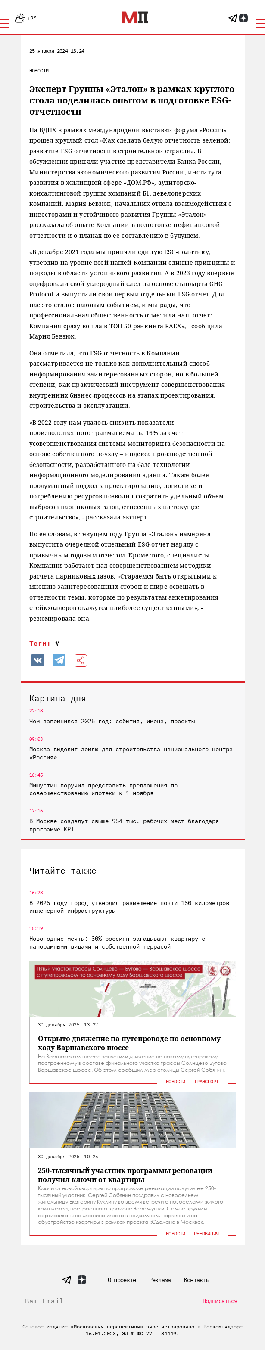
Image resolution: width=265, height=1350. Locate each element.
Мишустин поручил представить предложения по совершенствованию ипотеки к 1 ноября (103, 789)
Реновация (206, 1233)
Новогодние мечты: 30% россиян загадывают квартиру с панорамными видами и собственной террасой (117, 942)
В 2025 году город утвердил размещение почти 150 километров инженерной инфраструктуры (129, 907)
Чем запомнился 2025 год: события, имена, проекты (112, 721)
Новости (39, 70)
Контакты (196, 1280)
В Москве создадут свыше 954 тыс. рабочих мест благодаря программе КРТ (124, 825)
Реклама (160, 1280)
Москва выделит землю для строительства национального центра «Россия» (131, 753)
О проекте (122, 1280)
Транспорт (206, 1081)
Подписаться (220, 1301)
